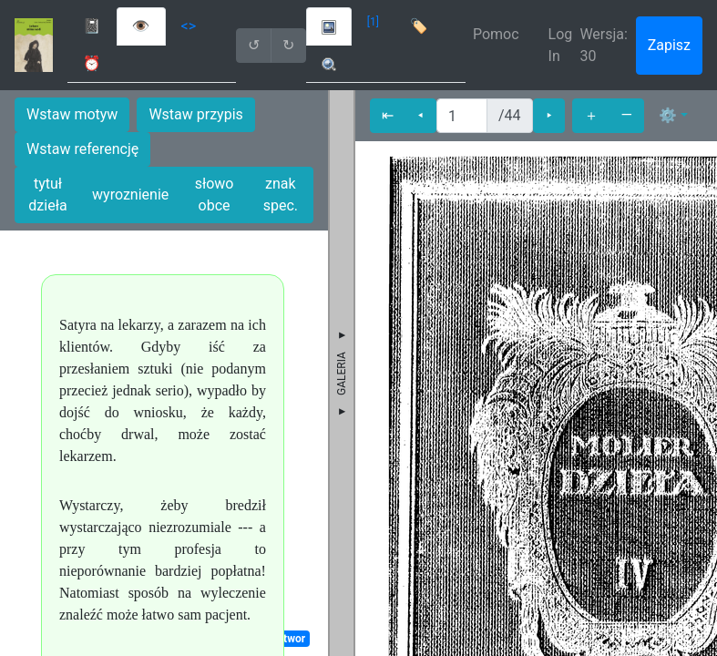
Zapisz (669, 45)
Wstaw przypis (195, 114)
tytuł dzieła (47, 194)
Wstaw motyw (72, 114)
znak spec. (280, 194)
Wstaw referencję (82, 149)
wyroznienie (130, 194)
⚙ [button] (668, 115)
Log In (560, 45)
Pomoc (496, 34)
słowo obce (214, 194)
